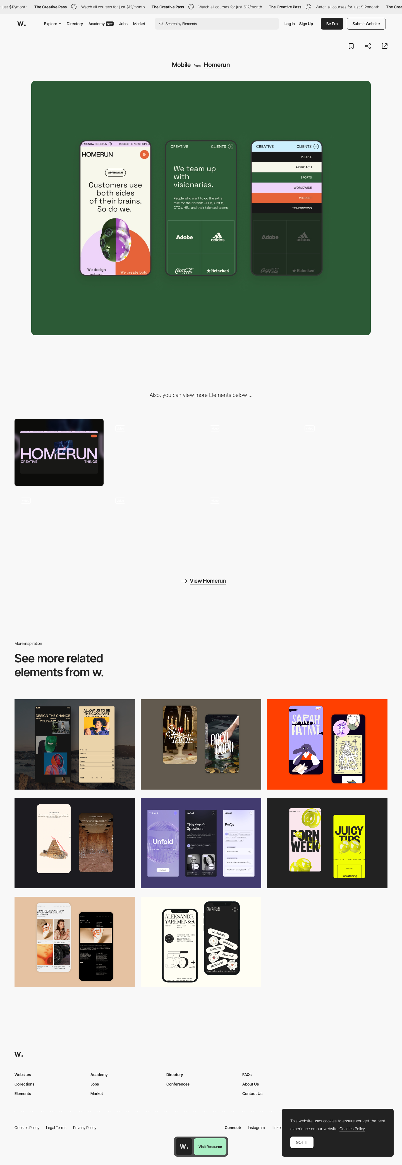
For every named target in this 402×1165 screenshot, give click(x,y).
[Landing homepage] (153, 452)
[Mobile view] (327, 843)
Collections (24, 1084)
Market (139, 23)
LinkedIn (279, 1127)
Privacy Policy (84, 1127)
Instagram (256, 1127)
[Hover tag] (59, 524)
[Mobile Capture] (201, 744)
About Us (250, 1084)
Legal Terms (56, 1127)
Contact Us (252, 1093)
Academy (101, 23)
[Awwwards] (21, 23)
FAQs (247, 1074)
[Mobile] (201, 843)
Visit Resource (210, 1146)
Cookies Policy (27, 1127)
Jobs (123, 23)
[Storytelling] (75, 843)
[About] (342, 452)
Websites (23, 1074)
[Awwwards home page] (184, 1146)
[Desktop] (59, 452)
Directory (75, 23)
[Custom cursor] (153, 524)
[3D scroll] (248, 452)
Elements (23, 1093)
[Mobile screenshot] (75, 744)
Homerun (217, 65)
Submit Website (366, 23)
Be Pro (332, 23)
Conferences (178, 1084)
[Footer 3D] (248, 524)
